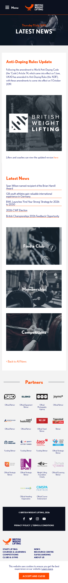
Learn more (47, 568)
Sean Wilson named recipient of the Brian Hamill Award (30, 187)
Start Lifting (10, 549)
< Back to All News (16, 361)
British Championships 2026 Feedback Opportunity (32, 216)
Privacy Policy (22, 525)
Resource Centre (44, 552)
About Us (39, 557)
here (56, 157)
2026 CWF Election (16, 210)
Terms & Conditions (43, 525)
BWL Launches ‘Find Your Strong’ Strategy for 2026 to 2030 (32, 203)
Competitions (11, 554)
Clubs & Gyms (10, 557)
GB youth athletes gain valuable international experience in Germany (29, 195)
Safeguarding (42, 554)
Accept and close (34, 576)
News (37, 549)
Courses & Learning (14, 552)
